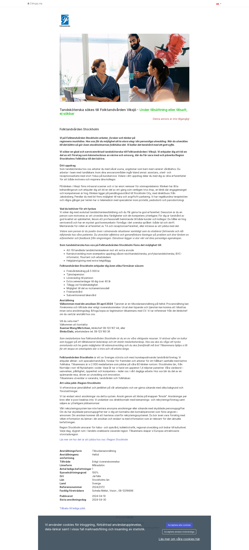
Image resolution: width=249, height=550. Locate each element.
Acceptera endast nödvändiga (179, 531)
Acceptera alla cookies (179, 525)
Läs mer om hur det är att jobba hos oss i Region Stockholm (94, 439)
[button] (218, 3)
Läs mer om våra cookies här (179, 539)
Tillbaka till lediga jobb (72, 508)
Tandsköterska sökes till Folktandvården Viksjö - (123, 111)
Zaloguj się (35, 3)
